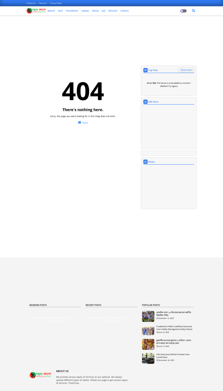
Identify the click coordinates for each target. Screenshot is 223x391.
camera (124, 10)
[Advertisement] (111, 40)
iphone (51, 10)
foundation (72, 10)
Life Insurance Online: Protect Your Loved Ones (173, 356)
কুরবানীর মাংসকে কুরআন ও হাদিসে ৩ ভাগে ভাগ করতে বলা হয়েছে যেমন (173, 342)
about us (43, 3)
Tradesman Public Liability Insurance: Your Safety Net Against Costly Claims (174, 328)
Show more (186, 69)
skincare (112, 10)
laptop (85, 10)
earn (60, 10)
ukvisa (95, 10)
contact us (31, 3)
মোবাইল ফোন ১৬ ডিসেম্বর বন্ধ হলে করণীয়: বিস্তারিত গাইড (173, 314)
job (103, 10)
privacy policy (56, 3)
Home (83, 122)
